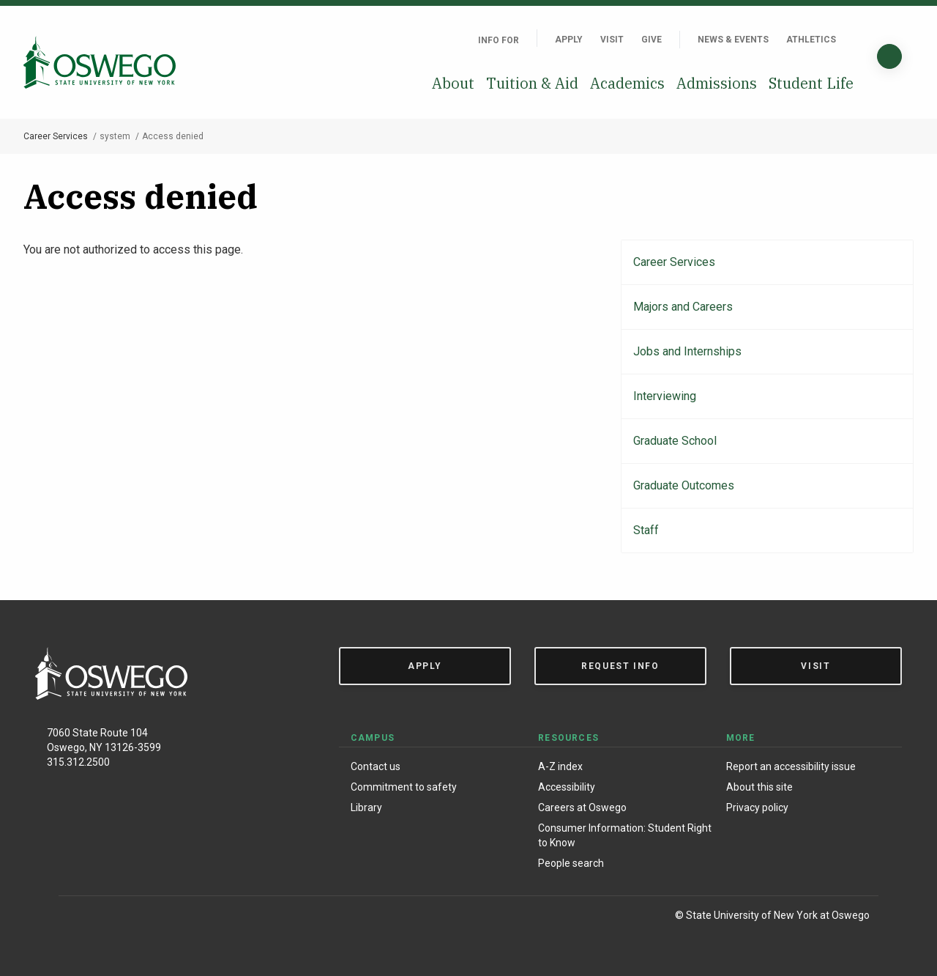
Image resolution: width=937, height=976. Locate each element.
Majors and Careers (683, 307)
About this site (759, 787)
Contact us (375, 766)
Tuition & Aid (532, 83)
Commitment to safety (404, 787)
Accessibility (566, 787)
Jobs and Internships (687, 351)
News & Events (733, 39)
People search (571, 863)
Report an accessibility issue (791, 766)
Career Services (55, 136)
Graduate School (675, 441)
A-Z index (560, 766)
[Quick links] (853, 40)
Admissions (716, 83)
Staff (646, 530)
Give (651, 39)
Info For (498, 40)
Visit (612, 39)
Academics (627, 83)
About (453, 83)
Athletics (811, 39)
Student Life (811, 83)
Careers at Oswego (582, 807)
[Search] (889, 56)
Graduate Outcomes (683, 485)
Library (366, 807)
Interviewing (664, 396)
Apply (569, 39)
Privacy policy (757, 807)
